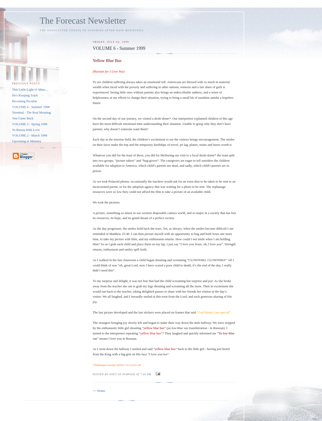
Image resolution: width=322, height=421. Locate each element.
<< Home (99, 391)
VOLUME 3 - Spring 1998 (29, 124)
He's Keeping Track (25, 95)
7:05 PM (146, 374)
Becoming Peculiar (24, 101)
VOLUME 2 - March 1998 (29, 135)
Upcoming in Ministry (26, 141)
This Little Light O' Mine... (30, 89)
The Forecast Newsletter (83, 21)
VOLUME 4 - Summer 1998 (31, 107)
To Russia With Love (26, 130)
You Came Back (22, 118)
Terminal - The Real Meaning (31, 112)
